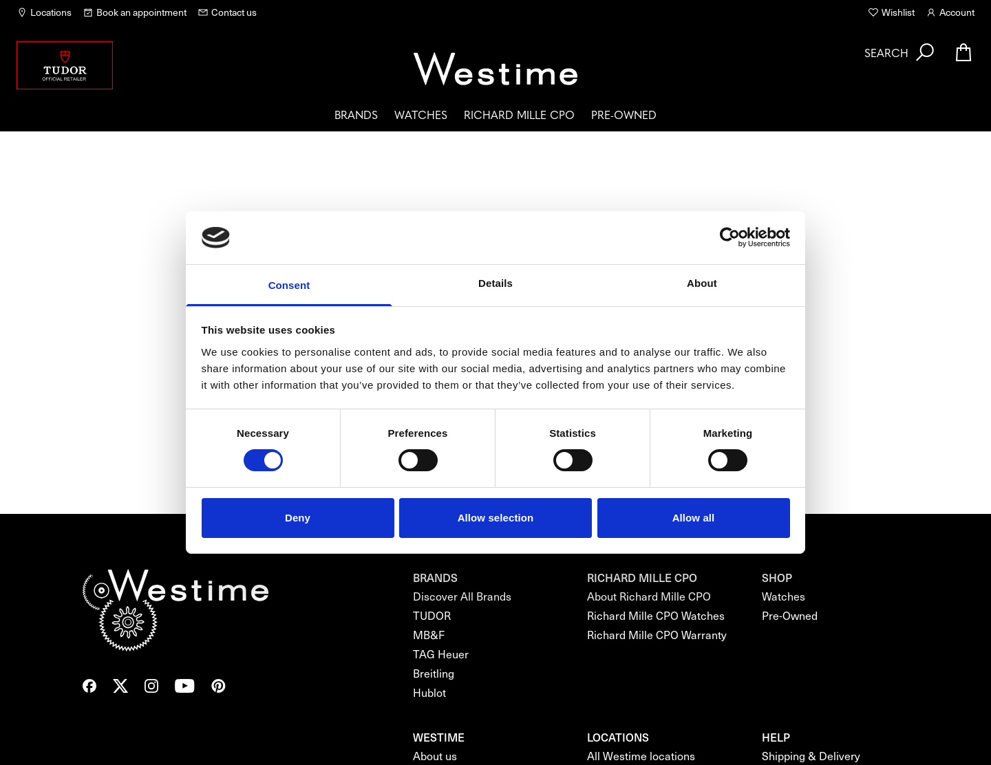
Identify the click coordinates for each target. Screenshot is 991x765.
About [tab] (702, 283)
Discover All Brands (462, 596)
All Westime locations (641, 755)
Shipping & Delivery (811, 755)
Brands (356, 114)
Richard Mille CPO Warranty (657, 634)
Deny (297, 518)
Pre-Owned (624, 114)
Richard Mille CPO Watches (656, 615)
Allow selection (496, 518)
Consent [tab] (289, 285)
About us (435, 755)
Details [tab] (495, 283)
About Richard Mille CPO (649, 596)
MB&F (429, 634)
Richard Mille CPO (519, 114)
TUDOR (432, 615)
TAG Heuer (441, 654)
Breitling (433, 673)
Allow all (693, 518)
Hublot (429, 692)
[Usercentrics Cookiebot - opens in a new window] (730, 237)
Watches (420, 114)
